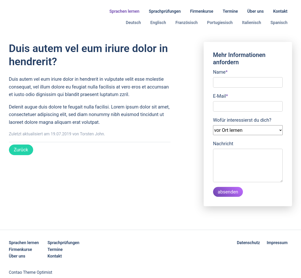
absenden (228, 192)
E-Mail (220, 95)
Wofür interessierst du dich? (242, 120)
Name (220, 71)
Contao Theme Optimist (30, 272)
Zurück (21, 150)
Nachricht (223, 143)
